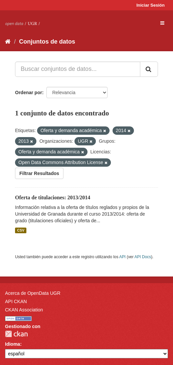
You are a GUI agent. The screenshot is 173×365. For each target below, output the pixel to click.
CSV (20, 230)
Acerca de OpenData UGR (32, 293)
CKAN (16, 333)
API (122, 257)
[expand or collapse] (162, 23)
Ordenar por (28, 92)
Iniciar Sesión (150, 5)
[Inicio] (8, 41)
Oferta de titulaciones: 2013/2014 (52, 197)
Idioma (12, 344)
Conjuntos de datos (47, 41)
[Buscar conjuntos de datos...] (77, 69)
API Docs (143, 257)
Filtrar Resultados (39, 173)
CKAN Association (24, 309)
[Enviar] (149, 69)
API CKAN (16, 301)
